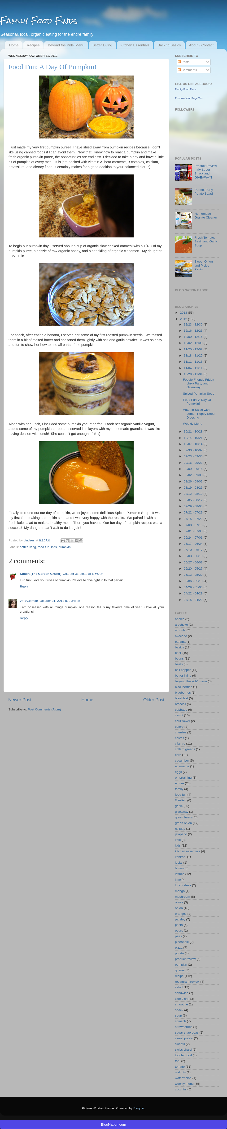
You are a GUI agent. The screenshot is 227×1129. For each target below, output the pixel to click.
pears (179, 930)
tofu (177, 1061)
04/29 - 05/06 (193, 587)
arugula (180, 630)
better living (28, 547)
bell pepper (183, 670)
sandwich (181, 993)
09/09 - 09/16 (193, 469)
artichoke (181, 624)
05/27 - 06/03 (193, 562)
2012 (184, 319)
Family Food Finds (39, 20)
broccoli (180, 704)
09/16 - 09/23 (193, 462)
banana (180, 641)
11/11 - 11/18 (193, 361)
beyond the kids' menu (191, 681)
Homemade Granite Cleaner (205, 215)
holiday (180, 828)
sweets (180, 1044)
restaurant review (187, 981)
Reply (24, 586)
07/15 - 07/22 (193, 519)
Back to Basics (169, 45)
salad (179, 987)
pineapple (182, 942)
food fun (43, 547)
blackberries (183, 687)
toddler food (183, 1055)
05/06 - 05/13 (193, 581)
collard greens (185, 749)
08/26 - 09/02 (193, 481)
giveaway (181, 811)
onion (179, 908)
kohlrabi (180, 857)
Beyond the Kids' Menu (66, 45)
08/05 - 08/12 (193, 500)
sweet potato (184, 1038)
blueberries (183, 692)
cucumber (182, 760)
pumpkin (65, 547)
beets (179, 664)
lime (178, 879)
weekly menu (184, 1083)
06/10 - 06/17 (193, 550)
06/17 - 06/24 (193, 543)
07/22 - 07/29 (193, 512)
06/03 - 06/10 (193, 556)
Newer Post (19, 699)
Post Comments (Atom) (44, 709)
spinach (180, 1021)
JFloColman (29, 600)
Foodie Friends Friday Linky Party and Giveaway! (198, 383)
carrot (179, 715)
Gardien (180, 800)
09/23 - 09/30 (193, 456)
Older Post (153, 699)
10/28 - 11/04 (193, 374)
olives (179, 902)
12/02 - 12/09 (193, 343)
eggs (178, 772)
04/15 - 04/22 (193, 600)
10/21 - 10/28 (193, 431)
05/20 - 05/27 (193, 568)
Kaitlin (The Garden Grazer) (40, 574)
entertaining (183, 777)
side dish (181, 998)
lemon (179, 868)
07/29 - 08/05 (193, 506)
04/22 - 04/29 (193, 593)
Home (14, 45)
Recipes (33, 45)
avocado (181, 636)
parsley (180, 919)
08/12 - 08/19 (193, 493)
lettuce (179, 874)
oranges (181, 913)
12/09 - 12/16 (193, 337)
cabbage (181, 709)
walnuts (180, 1072)
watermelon (183, 1078)
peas (178, 936)
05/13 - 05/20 (193, 574)
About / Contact (201, 45)
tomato (180, 1066)
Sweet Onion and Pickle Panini (203, 265)
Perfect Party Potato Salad (203, 191)
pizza (179, 947)
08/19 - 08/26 (193, 487)
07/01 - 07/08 (193, 531)
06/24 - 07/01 (193, 537)
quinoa (180, 970)
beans (179, 658)
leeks (179, 862)
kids (54, 547)
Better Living (102, 45)
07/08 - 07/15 (193, 525)
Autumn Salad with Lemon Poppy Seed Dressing (199, 413)
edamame (182, 766)
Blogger (138, 1108)
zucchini (181, 1089)
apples (179, 619)
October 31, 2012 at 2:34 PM (59, 600)
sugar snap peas (187, 1032)
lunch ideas (183, 885)
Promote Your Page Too (188, 98)
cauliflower (182, 721)
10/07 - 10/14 (193, 444)
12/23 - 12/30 (193, 324)
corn (178, 755)
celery (179, 726)
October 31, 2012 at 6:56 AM (83, 574)
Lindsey (29, 540)
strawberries (183, 1027)
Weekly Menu (192, 423)
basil (178, 653)
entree (179, 783)
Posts (184, 62)
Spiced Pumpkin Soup (198, 393)
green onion (183, 823)
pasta (179, 925)
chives (179, 738)
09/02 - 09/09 (193, 475)
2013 (184, 312)
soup (178, 1015)
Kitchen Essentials (134, 45)
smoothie (181, 1004)
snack (179, 1010)
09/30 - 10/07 (193, 450)
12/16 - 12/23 (193, 330)
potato (179, 953)
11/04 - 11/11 (193, 368)
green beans (184, 817)
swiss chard (183, 1049)
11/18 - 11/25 (193, 355)
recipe (179, 976)
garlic (179, 806)
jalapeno (181, 834)
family (179, 789)
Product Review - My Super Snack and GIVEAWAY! (205, 171)
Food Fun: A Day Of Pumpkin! (197, 401)
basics (179, 647)
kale (178, 840)
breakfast (181, 698)
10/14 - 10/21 (193, 438)
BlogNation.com (113, 1124)
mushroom (182, 896)
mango (180, 891)
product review (185, 959)
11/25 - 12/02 (193, 349)
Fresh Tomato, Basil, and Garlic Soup (206, 241)
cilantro (180, 743)
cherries (180, 732)
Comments (187, 70)
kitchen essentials (187, 851)
